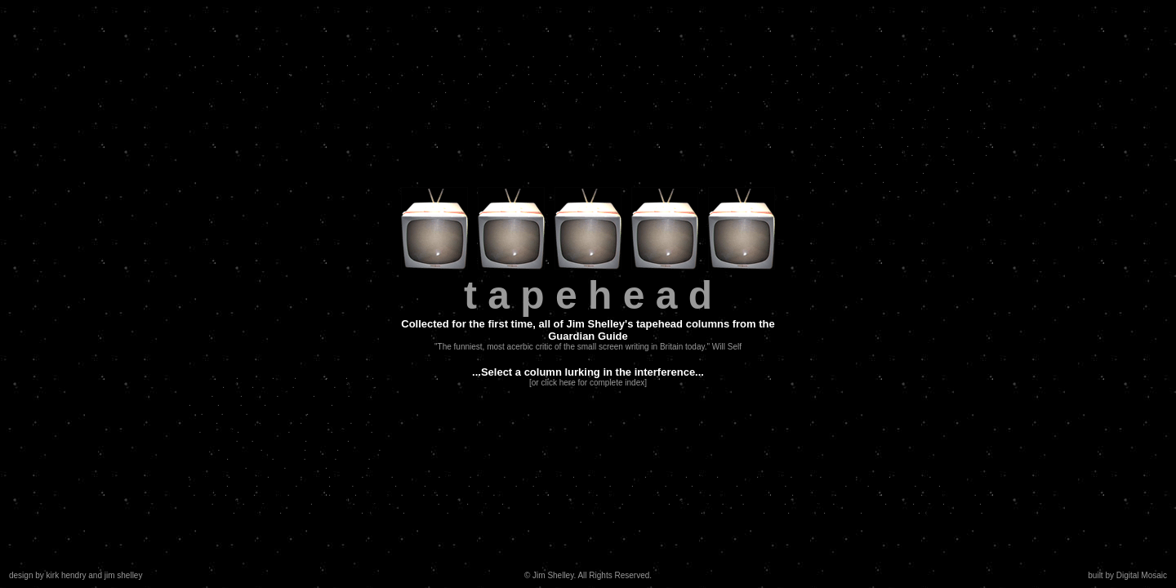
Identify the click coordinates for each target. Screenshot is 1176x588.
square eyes (964, 54)
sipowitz (807, 510)
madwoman (888, 126)
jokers (422, 99)
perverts (259, 394)
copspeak (581, 63)
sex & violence (755, 81)
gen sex (921, 54)
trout (435, 492)
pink (412, 492)
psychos (962, 501)
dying (941, 162)
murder (613, 492)
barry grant (420, 81)
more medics (279, 438)
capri (457, 81)
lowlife (238, 385)
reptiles (406, 72)
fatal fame (349, 90)
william (455, 474)
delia (202, 54)
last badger (415, 474)
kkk (573, 90)
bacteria (371, 501)
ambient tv (302, 63)
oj (829, 117)
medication (745, 63)
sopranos (910, 474)
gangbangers (359, 403)
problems (273, 385)
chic (475, 54)
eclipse (779, 54)
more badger (737, 99)
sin (524, 483)
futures (288, 456)
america (807, 153)
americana (848, 153)
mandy (963, 135)
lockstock (625, 474)
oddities (368, 420)
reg (678, 501)
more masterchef (277, 501)
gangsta (255, 376)
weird (784, 90)
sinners (284, 474)
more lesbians (890, 510)
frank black (379, 492)
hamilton (374, 54)
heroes (909, 117)
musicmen (212, 510)
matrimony (925, 135)
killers (900, 501)
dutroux (746, 54)
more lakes (646, 501)
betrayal (931, 126)
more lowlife (902, 72)
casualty (854, 117)
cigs (718, 54)
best (621, 483)
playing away (348, 81)
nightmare (374, 483)
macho (832, 108)
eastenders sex (339, 412)
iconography (767, 492)
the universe (473, 510)
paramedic (885, 144)
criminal (618, 54)
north (614, 63)
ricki (882, 117)
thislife (786, 72)
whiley (213, 456)
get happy (238, 420)
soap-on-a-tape (459, 63)
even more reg (709, 90)
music (315, 474)
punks (913, 63)
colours (649, 483)
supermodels (948, 492)
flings (940, 72)
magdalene (217, 90)
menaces (351, 429)
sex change (761, 483)
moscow (843, 510)
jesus (342, 492)
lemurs (520, 474)
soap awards (849, 171)
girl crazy (269, 72)
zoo (336, 376)
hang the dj (653, 492)
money (702, 474)
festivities (850, 54)
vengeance (825, 72)
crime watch (524, 510)
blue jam (487, 81)
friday (542, 72)
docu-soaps (414, 501)
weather (838, 474)
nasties (448, 54)
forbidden (705, 81)
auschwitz (216, 438)
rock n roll (332, 501)
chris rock (555, 99)
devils (502, 483)
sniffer (552, 492)
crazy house (471, 90)
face (857, 483)
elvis (341, 483)
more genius (965, 483)
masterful (355, 385)
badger (339, 54)
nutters (847, 144)
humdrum (309, 492)
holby (903, 189)
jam (712, 510)
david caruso (884, 81)
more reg (602, 501)
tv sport (924, 144)
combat (584, 54)
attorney (295, 394)
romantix (677, 63)
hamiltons (358, 447)
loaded (589, 474)
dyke (252, 403)
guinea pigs (809, 501)
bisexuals (674, 72)
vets (566, 72)
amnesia (308, 72)
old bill (928, 501)
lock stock (240, 447)
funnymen (814, 492)
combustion (395, 90)
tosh (886, 162)
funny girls (516, 492)
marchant (666, 474)
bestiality (691, 99)
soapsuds (891, 153)
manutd (928, 153)
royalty (373, 72)
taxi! (387, 81)
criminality (216, 376)
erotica (210, 492)
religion (873, 474)
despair (550, 54)
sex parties (511, 99)
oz (244, 438)
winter (583, 81)
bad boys (303, 54)
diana (432, 90)
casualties (538, 63)
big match (347, 465)
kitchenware (818, 162)
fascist (849, 126)
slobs (803, 108)
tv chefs (485, 501)
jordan (377, 474)
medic (205, 403)
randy (315, 420)
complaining (628, 72)
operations (715, 483)
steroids (966, 126)
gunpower (554, 483)
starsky (755, 90)
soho (234, 412)
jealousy (367, 394)
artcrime (259, 90)
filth (478, 483)
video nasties (294, 81)
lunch (519, 81)
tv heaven (259, 63)
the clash (936, 180)
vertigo (859, 162)
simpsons (280, 420)
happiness (447, 483)
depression (659, 54)
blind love (383, 510)
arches (343, 72)
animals (231, 54)
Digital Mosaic (1141, 575)
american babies (529, 90)
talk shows (964, 144)
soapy (240, 492)
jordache (815, 126)
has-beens (560, 501)
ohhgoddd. (250, 456)
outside (346, 474)
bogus (410, 483)
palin (822, 180)
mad (852, 135)
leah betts (327, 438)
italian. (912, 162)
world (360, 376)
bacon (227, 394)
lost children (948, 171)
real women (859, 180)
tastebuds (949, 108)
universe (555, 474)
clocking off (509, 54)
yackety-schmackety (388, 63)
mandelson (257, 510)
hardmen (412, 54)
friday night (934, 81)
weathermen (461, 99)
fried (339, 420)
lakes (590, 72)
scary (678, 483)
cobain (227, 501)
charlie (320, 456)
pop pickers (677, 510)
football (887, 54)
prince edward (649, 90)
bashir (295, 510)
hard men (305, 465)
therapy (271, 492)
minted (726, 492)
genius (642, 63)
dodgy (293, 412)
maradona (969, 117)
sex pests (901, 492)
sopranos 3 (222, 465)
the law (597, 519)
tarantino (837, 63)
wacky (242, 483)
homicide (963, 90)
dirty (936, 117)
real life (802, 81)
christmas (810, 144)
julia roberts (629, 510)
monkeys (277, 483)
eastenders (505, 72)
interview (838, 81)
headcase (750, 72)
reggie (806, 474)
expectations (336, 510)
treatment (313, 385)
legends (520, 501)
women (313, 483)
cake (927, 483)
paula (709, 63)
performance (224, 72)
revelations (949, 63)
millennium (245, 81)
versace (550, 81)
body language (816, 483)
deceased (742, 510)
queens (352, 456)
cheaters (218, 429)
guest (503, 63)
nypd (777, 510)
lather (783, 63)
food (336, 63)
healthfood (858, 492)
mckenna (209, 474)
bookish (712, 72)
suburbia (208, 483)
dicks (695, 54)
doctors (974, 81)
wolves (262, 412)
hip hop (900, 180)
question (666, 81)
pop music (425, 510)
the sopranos (916, 90)
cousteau (966, 153)
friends (201, 420)
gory (230, 403)
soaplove (461, 72)
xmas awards (577, 510)
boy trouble (470, 492)
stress (863, 72)
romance (883, 135)
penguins (738, 474)
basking (220, 63)
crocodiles (283, 447)
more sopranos (960, 474)
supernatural (860, 501)
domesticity (899, 171)
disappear (310, 429)
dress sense (622, 81)
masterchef (891, 483)
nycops (322, 447)
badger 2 (265, 465)
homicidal (877, 63)
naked (453, 501)
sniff (807, 63)
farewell (812, 54)
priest (914, 108)
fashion (693, 492)
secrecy (331, 394)
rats (733, 501)
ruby (569, 519)
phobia (311, 376)
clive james (648, 99)
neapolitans (600, 99)
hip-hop (265, 54)
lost (432, 72)
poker (876, 90)
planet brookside (298, 403)
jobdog (207, 385)
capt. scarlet (264, 429)
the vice (705, 501)
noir (212, 412)
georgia (593, 483)
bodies (966, 510)
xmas (199, 394)
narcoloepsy (302, 90)
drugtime (601, 90)
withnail (487, 474)
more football (874, 108)
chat (284, 376)
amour (581, 492)
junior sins (818, 135)
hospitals (249, 474)
